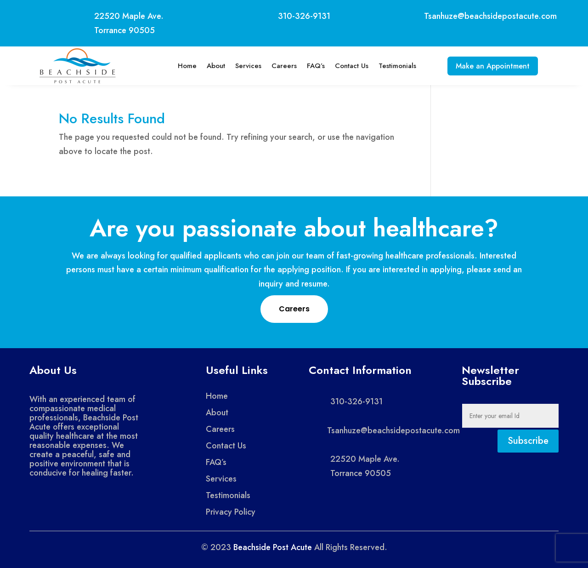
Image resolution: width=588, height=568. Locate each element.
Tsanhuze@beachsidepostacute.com (490, 16)
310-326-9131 (304, 16)
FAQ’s (312, 66)
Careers (280, 66)
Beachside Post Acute (272, 547)
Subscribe (528, 441)
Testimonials (394, 66)
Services (245, 66)
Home (183, 66)
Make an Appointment (493, 66)
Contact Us (348, 66)
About (212, 66)
